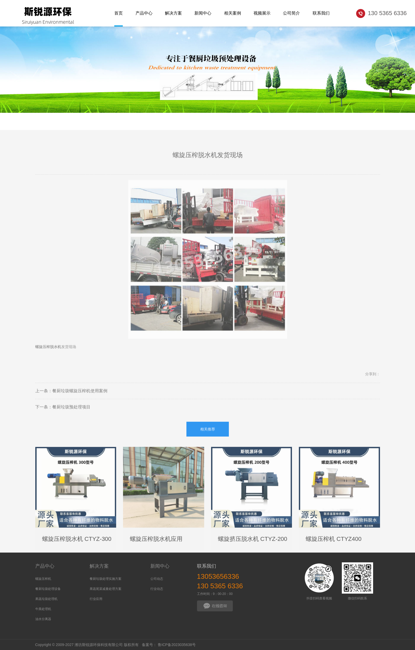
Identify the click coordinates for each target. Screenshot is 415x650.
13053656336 (218, 576)
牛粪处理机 (43, 609)
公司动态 (156, 579)
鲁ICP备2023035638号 (177, 645)
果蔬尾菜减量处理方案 (105, 589)
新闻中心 (159, 566)
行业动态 (156, 589)
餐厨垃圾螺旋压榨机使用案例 (79, 397)
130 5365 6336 (220, 586)
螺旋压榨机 (43, 579)
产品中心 (44, 566)
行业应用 (96, 599)
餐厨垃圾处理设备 (48, 589)
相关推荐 (207, 435)
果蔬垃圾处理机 (46, 599)
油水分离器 (43, 619)
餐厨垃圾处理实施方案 (105, 579)
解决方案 (99, 566)
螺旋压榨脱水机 (48, 353)
